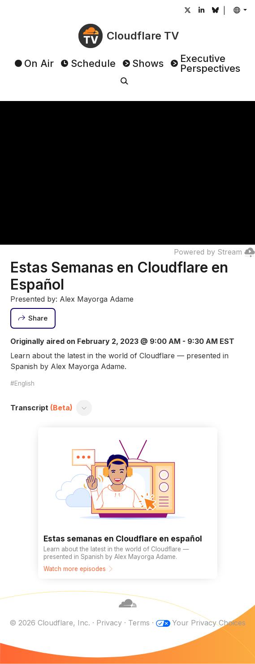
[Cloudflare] (127, 611)
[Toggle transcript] (84, 408)
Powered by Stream (214, 251)
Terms (139, 622)
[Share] (33, 318)
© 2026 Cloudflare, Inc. (49, 622)
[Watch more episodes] (127, 503)
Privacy (109, 622)
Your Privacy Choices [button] (209, 622)
